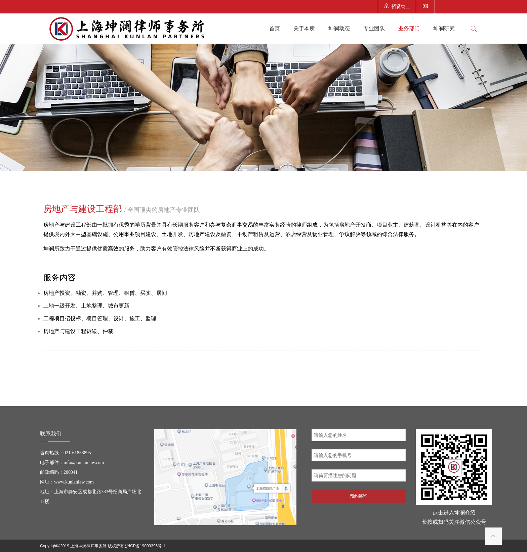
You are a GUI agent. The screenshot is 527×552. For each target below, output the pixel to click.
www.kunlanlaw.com (74, 482)
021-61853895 (77, 452)
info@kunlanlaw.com (84, 462)
